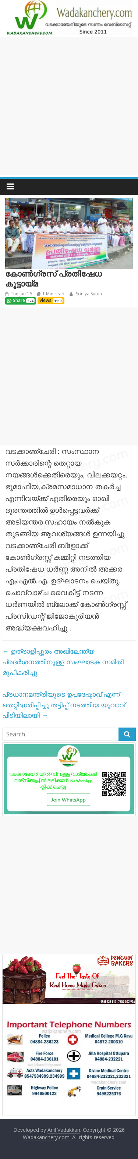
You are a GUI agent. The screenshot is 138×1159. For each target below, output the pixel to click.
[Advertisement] (69, 106)
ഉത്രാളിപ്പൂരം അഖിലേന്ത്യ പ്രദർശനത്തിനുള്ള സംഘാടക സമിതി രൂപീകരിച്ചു (63, 662)
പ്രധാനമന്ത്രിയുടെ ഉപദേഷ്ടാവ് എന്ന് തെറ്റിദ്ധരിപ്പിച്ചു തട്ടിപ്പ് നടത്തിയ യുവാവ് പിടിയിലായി (63, 705)
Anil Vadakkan (63, 1129)
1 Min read (53, 294)
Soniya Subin (88, 294)
